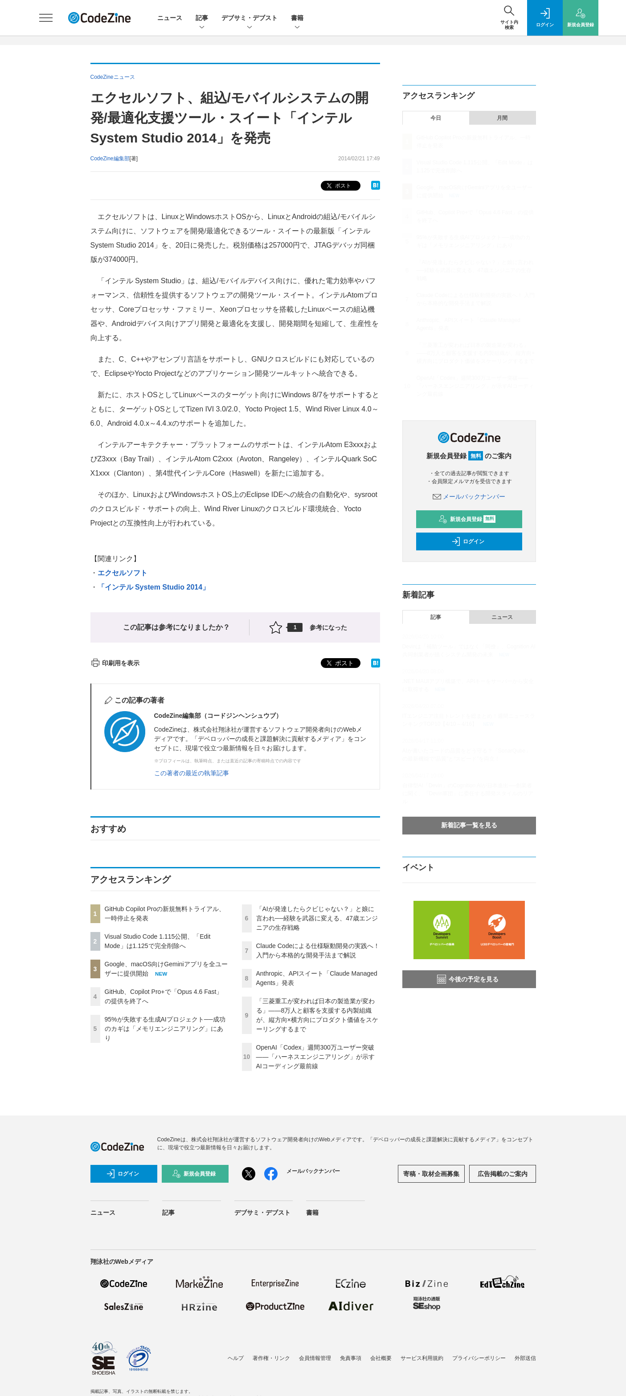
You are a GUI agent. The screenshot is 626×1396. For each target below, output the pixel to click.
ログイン (467, 541)
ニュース (169, 17)
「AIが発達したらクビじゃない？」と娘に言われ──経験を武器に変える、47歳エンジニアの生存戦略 (317, 918)
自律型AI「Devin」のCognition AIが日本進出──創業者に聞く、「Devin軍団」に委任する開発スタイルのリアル (468, 793)
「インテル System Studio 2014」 (154, 587)
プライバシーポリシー (479, 1358)
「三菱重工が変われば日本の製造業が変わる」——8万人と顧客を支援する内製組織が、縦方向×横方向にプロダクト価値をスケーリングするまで (476, 353)
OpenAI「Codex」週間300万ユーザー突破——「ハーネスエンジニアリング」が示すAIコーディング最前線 (315, 1057)
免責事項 (350, 1358)
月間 (502, 118)
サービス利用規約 (422, 1358)
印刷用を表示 (115, 663)
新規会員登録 (467, 519)
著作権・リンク (271, 1358)
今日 (435, 118)
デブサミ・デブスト (249, 18)
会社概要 (381, 1358)
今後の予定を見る (468, 979)
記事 (202, 18)
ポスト (338, 186)
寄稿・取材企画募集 (431, 1173)
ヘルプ (236, 1358)
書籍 (297, 18)
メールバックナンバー (469, 496)
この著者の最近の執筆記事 (191, 773)
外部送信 (525, 1358)
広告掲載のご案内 (503, 1173)
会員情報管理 (315, 1358)
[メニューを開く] (46, 18)
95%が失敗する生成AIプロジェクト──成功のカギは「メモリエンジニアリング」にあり (165, 1029)
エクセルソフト (122, 573)
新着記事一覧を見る (469, 825)
